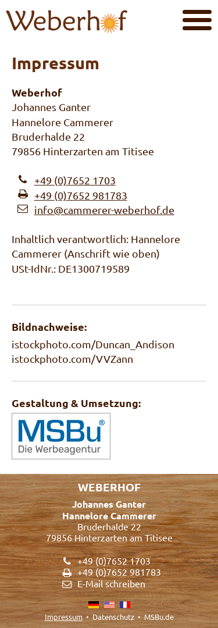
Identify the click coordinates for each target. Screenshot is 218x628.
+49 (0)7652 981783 (80, 195)
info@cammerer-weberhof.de (104, 210)
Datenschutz (113, 617)
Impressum (64, 617)
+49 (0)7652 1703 (75, 180)
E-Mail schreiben (111, 583)
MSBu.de (159, 617)
